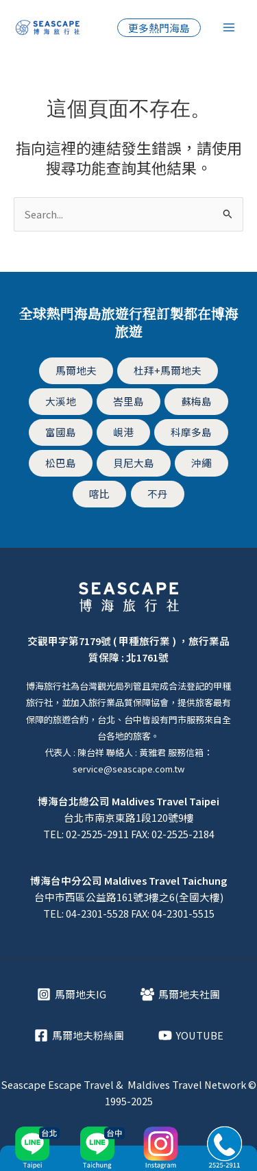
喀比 (99, 493)
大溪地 (60, 401)
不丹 (157, 493)
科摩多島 (191, 432)
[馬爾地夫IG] (71, 994)
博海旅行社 (48, 685)
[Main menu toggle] (229, 27)
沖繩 (201, 462)
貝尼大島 (133, 462)
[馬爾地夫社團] (180, 994)
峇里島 (128, 401)
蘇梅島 (196, 401)
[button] (159, 27)
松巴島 (60, 462)
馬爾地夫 (76, 370)
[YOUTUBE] (191, 1035)
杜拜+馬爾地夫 (167, 370)
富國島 (60, 432)
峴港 (123, 432)
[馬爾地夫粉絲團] (79, 1035)
